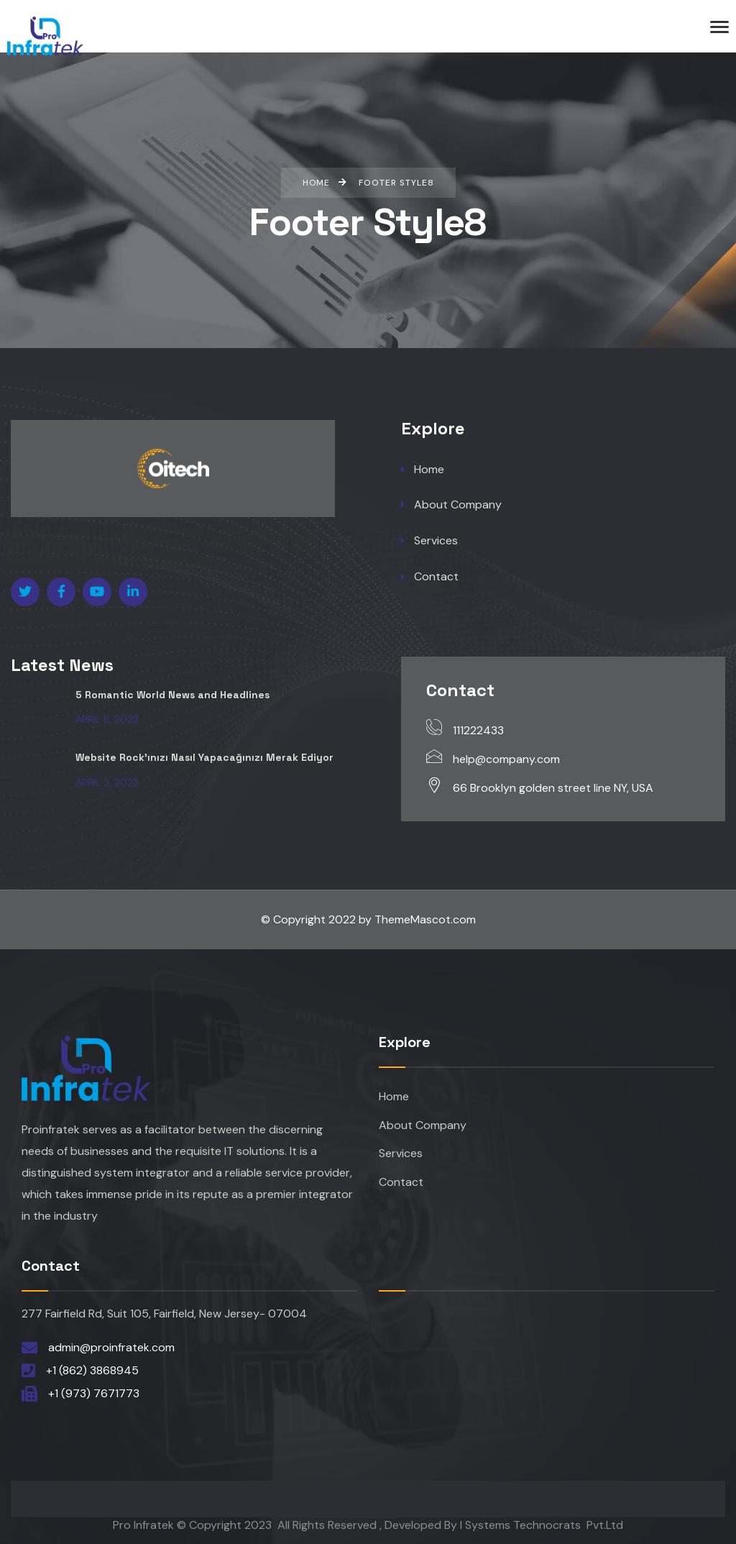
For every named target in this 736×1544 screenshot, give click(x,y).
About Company (451, 505)
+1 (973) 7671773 (93, 1393)
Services (429, 541)
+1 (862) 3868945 (92, 1370)
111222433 (478, 730)
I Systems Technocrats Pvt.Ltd (541, 1524)
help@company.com (506, 759)
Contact (430, 577)
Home (422, 469)
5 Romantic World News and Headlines (172, 694)
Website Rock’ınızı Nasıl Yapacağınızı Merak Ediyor (204, 757)
